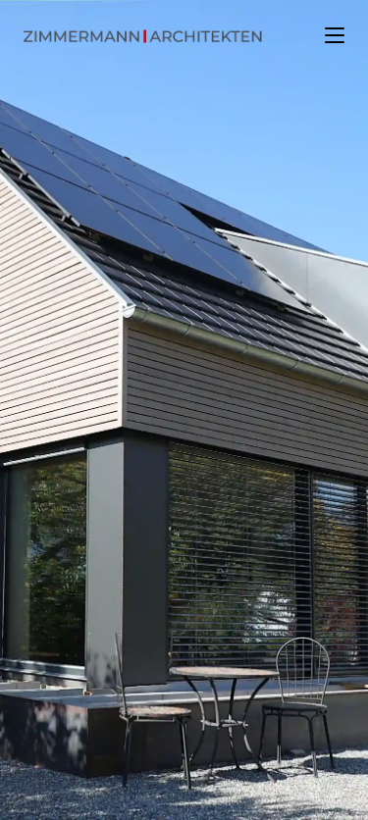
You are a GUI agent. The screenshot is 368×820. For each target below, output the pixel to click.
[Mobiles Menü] (334, 34)
